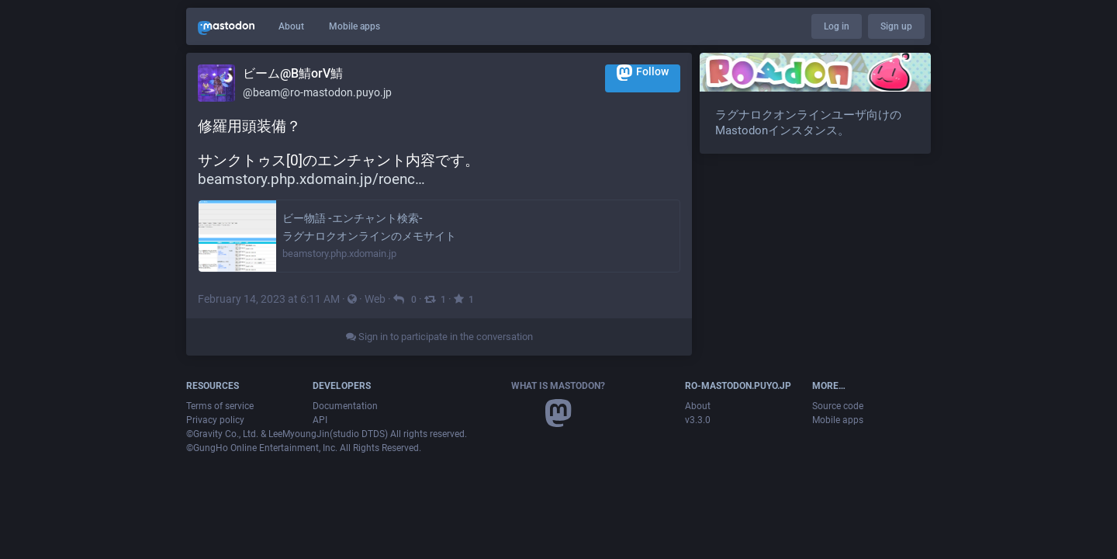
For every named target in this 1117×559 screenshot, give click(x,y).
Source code (837, 406)
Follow (643, 72)
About (291, 26)
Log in (836, 26)
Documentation (345, 406)
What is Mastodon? (558, 385)
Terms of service (220, 406)
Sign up (896, 26)
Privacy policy (215, 420)
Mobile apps (354, 26)
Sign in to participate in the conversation (439, 336)
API (320, 420)
